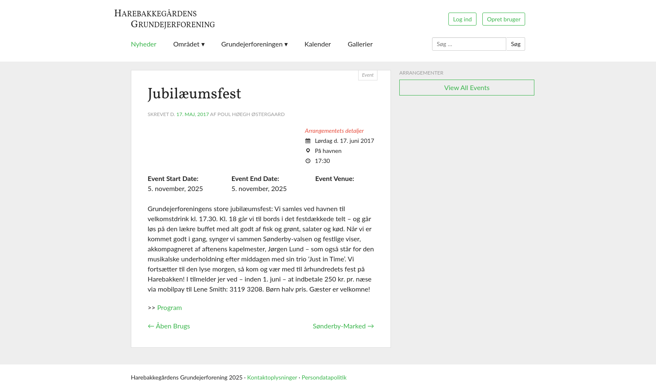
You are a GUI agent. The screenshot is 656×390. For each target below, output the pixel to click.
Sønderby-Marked (343, 326)
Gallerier (360, 44)
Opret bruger (504, 19)
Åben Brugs (169, 326)
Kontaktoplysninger (272, 377)
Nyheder (143, 44)
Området (186, 44)
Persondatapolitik (324, 377)
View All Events (466, 87)
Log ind (462, 19)
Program (169, 307)
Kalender (318, 44)
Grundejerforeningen (252, 44)
